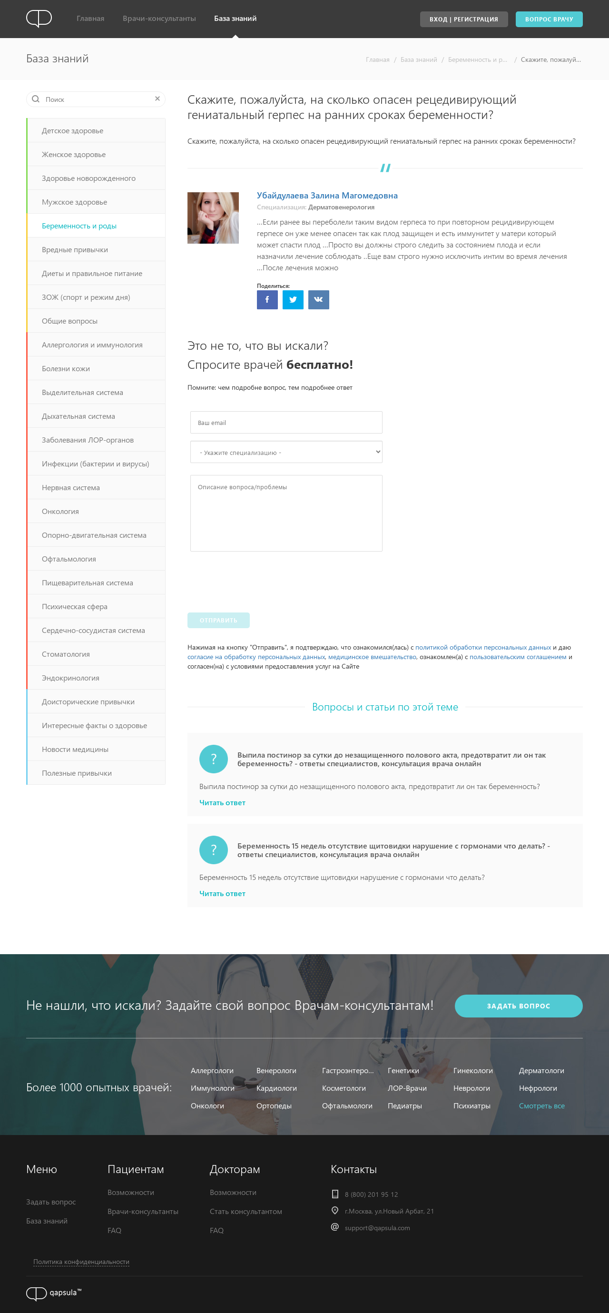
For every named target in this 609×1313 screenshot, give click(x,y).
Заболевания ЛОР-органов (88, 439)
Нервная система (71, 487)
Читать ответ (222, 802)
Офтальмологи (347, 1105)
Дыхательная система (78, 416)
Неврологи (471, 1088)
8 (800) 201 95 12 (371, 1194)
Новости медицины (75, 749)
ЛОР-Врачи (407, 1088)
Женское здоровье (74, 154)
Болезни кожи (66, 368)
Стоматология (66, 654)
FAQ (114, 1230)
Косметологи (344, 1088)
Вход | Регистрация (464, 19)
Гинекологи (473, 1070)
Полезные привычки (77, 773)
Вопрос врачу (549, 19)
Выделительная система (82, 392)
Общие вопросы (70, 321)
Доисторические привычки (88, 701)
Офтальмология (69, 558)
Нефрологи (538, 1088)
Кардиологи (276, 1088)
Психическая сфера (75, 606)
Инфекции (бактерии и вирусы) (95, 463)
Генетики (403, 1070)
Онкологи (207, 1105)
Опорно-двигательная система (94, 535)
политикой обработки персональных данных (483, 647)
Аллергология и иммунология (92, 344)
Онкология (60, 511)
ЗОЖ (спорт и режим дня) (86, 297)
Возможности (131, 1192)
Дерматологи (541, 1070)
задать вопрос (518, 1005)
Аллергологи (212, 1070)
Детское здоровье (72, 130)
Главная (91, 18)
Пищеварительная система (87, 582)
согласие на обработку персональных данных (256, 656)
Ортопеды (274, 1105)
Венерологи (276, 1070)
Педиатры (405, 1105)
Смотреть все (542, 1105)
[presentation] (262, 579)
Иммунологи (213, 1088)
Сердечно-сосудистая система (93, 630)
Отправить (218, 620)
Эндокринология (70, 677)
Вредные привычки (75, 249)
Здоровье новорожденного (89, 178)
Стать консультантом (246, 1211)
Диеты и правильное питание (92, 273)
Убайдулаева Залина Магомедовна (327, 195)
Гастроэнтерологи (349, 1070)
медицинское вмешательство (372, 656)
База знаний (235, 18)
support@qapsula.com (377, 1227)
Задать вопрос (51, 1201)
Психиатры (472, 1105)
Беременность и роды (479, 59)
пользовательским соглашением (518, 656)
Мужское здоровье (74, 202)
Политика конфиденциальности (81, 1261)
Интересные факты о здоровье (94, 725)
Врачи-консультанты (159, 18)
